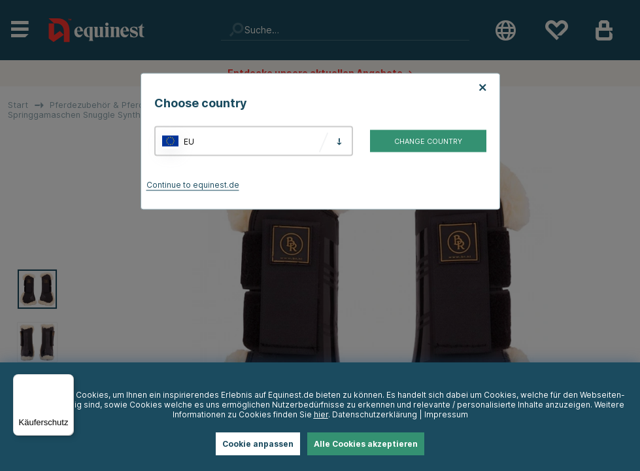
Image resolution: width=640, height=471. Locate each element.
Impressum (446, 414)
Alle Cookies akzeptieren (366, 444)
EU (189, 141)
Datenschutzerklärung (374, 414)
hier (321, 414)
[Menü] (66, 382)
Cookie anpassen (258, 444)
